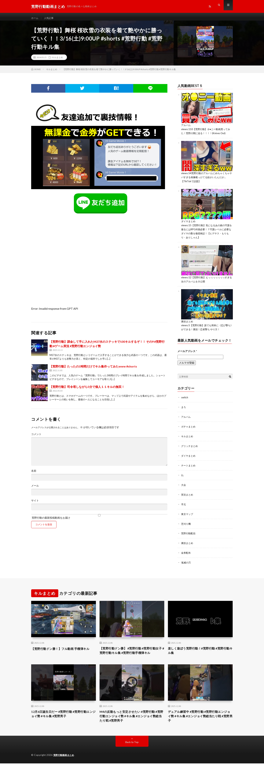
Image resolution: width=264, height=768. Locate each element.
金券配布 (186, 550)
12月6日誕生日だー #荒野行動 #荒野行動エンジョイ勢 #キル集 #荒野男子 (62, 717)
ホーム (35, 18)
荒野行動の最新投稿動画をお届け (99, 519)
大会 (183, 483)
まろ (183, 407)
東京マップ (187, 512)
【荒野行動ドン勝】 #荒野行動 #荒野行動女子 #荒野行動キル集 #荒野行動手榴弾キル (131, 651)
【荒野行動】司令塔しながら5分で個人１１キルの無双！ (87, 390)
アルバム (186, 128)
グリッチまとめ (190, 445)
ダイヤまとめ (189, 223)
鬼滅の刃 (186, 560)
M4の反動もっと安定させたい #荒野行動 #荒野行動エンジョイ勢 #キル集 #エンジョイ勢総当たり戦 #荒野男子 (132, 720)
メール (35, 489)
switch (185, 397)
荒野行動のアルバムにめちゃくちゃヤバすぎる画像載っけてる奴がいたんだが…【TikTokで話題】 (206, 179)
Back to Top (132, 746)
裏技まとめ (187, 322)
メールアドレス (187, 351)
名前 (33, 474)
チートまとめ (189, 464)
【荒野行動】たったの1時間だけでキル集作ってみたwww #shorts (93, 369)
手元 (183, 502)
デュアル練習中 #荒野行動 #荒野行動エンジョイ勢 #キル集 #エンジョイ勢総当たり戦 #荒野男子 (199, 720)
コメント (36, 437)
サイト (35, 504)
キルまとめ (57, 60)
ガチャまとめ (189, 426)
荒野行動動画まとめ (64, 759)
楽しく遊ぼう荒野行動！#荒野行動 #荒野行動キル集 (199, 648)
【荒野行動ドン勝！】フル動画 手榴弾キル (62, 648)
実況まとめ (187, 493)
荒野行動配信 (189, 531)
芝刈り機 (186, 521)
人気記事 (50, 18)
